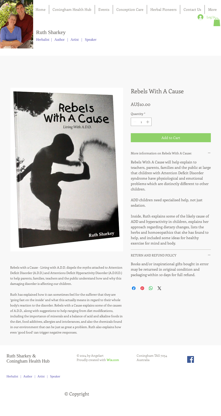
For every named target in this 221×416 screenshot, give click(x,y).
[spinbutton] (141, 122)
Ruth (41, 32)
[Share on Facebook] (133, 288)
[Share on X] (159, 288)
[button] (216, 22)
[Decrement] (134, 122)
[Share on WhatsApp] (151, 288)
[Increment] (148, 122)
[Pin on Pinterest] (142, 288)
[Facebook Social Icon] (190, 359)
